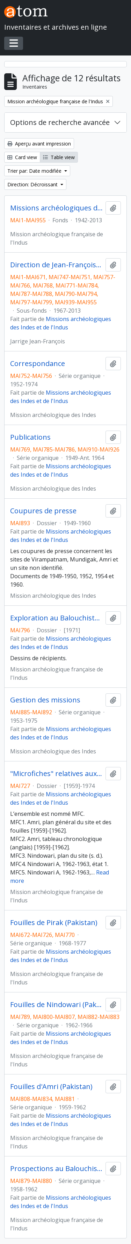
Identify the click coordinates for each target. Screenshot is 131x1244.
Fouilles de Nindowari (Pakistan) (56, 1004)
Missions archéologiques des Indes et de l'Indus (56, 208)
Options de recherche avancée (60, 122)
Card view (22, 157)
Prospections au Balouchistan (56, 1168)
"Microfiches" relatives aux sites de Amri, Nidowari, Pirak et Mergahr (56, 773)
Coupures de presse (43, 511)
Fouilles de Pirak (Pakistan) (53, 922)
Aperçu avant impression (39, 143)
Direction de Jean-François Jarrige (56, 265)
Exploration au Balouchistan (56, 618)
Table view (59, 157)
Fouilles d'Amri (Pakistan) (51, 1086)
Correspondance (37, 363)
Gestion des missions (45, 700)
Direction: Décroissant (33, 184)
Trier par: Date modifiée (35, 170)
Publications (30, 437)
